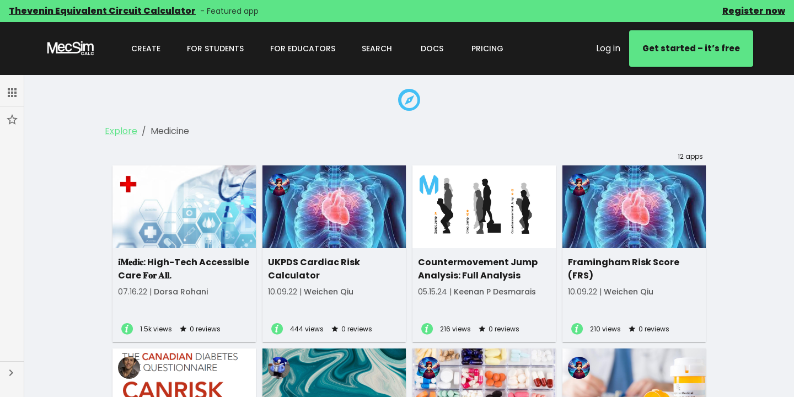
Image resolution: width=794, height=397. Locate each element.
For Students (215, 48)
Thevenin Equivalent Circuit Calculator (102, 10)
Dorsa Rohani (181, 291)
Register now (753, 10)
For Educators (303, 48)
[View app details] (127, 329)
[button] (12, 92)
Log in (608, 48)
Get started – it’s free (691, 48)
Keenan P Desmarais (495, 291)
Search (376, 48)
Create (146, 48)
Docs (431, 48)
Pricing (487, 48)
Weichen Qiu (328, 291)
